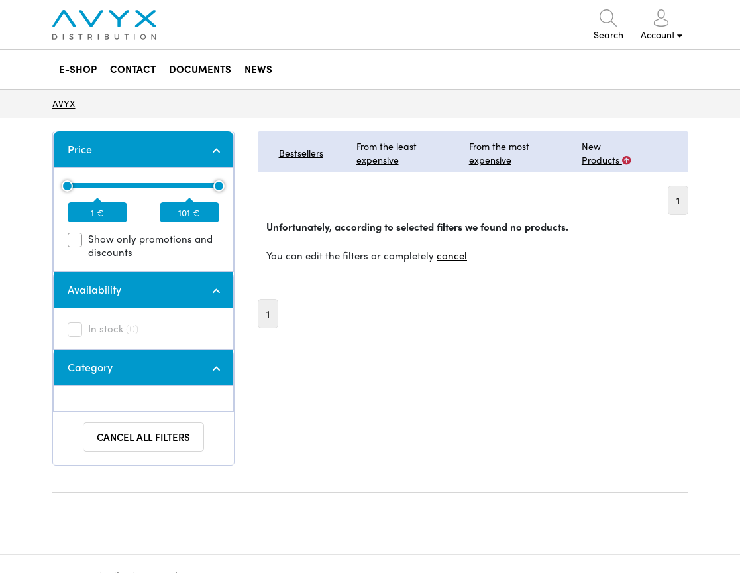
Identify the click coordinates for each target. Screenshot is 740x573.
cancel (452, 255)
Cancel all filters (143, 437)
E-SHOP (78, 69)
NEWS (258, 69)
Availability (94, 289)
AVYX (64, 103)
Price (80, 149)
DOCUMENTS (200, 69)
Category (90, 367)
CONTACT (133, 69)
